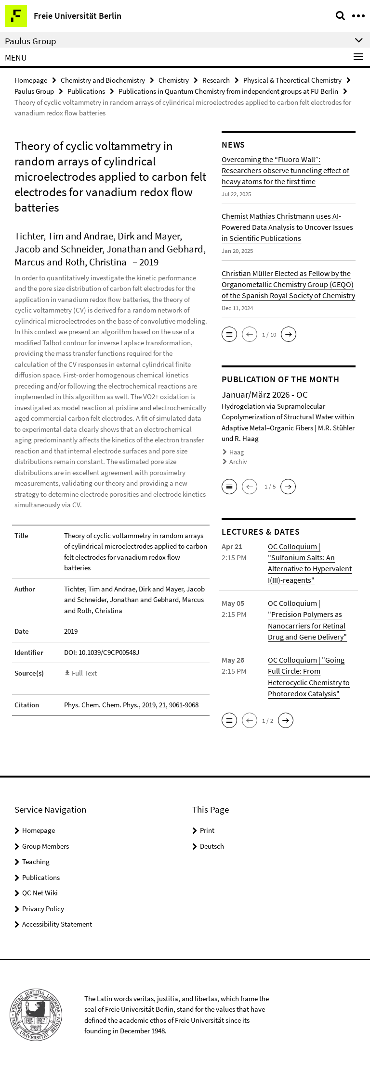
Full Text (84, 673)
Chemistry (174, 80)
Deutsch (212, 843)
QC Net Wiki (40, 889)
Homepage (30, 80)
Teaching (36, 858)
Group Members (45, 843)
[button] (229, 334)
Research (216, 80)
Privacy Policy (43, 905)
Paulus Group (34, 91)
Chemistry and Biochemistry (103, 80)
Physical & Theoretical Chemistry (292, 80)
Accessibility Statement (57, 921)
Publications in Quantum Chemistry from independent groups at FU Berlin (228, 91)
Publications (86, 91)
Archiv (237, 461)
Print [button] (207, 827)
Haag (236, 452)
